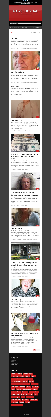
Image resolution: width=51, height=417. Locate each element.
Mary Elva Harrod (16, 228)
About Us (13, 358)
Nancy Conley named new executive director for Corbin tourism (19, 27)
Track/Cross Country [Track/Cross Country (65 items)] (16, 399)
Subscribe (13, 366)
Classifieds (13, 361)
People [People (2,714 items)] (22, 394)
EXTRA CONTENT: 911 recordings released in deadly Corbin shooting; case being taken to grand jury (24, 264)
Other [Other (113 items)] (18, 394)
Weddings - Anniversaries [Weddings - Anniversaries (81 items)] (17, 404)
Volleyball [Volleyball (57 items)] (22, 402)
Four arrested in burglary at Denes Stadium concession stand (24, 334)
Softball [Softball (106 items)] (13, 397)
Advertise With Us (14, 357)
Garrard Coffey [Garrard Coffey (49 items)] (20, 384)
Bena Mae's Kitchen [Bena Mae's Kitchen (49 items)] (28, 373)
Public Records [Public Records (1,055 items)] (29, 394)
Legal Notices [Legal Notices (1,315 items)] (35, 386)
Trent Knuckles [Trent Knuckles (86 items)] (25, 399)
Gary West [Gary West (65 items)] (27, 384)
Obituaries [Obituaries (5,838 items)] (36, 391)
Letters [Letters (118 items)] (13, 389)
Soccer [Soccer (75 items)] (35, 394)
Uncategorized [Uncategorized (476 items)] (15, 402)
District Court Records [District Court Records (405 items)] (16, 381)
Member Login (16, 2)
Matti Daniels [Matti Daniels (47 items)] (25, 391)
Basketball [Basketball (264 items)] (19, 373)
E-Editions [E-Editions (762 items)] (31, 381)
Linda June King (16, 299)
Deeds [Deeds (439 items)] (31, 378)
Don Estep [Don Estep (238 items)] (25, 381)
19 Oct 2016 (18, 48)
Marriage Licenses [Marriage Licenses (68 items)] (27, 389)
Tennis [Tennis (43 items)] (23, 397)
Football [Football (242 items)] (13, 384)
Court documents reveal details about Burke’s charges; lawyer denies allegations (24, 193)
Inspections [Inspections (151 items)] (22, 386)
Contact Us (22, 2)
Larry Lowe (14, 38)
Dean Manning (25, 169)
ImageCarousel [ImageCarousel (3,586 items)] (34, 384)
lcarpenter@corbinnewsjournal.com (29, 48)
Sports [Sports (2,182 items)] (18, 397)
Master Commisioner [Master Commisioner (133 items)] (16, 391)
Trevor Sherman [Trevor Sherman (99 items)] (34, 399)
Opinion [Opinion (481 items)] (13, 394)
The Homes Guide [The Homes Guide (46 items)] (30, 397)
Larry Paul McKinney (17, 72)
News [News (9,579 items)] (31, 391)
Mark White (24, 205)
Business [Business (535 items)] (22, 376)
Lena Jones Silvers (16, 120)
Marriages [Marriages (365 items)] (35, 389)
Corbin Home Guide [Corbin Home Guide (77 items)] (16, 378)
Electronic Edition (14, 363)
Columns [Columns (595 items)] (27, 376)
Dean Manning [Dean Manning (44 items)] (25, 378)
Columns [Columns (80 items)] (33, 376)
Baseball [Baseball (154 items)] (13, 373)
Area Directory (14, 360)
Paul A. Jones (15, 86)
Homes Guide (14, 364)
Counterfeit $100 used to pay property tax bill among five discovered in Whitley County (24, 156)
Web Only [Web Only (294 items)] (28, 402)
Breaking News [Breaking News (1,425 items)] (15, 376)
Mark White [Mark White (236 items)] (19, 389)
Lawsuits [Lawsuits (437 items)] (28, 386)
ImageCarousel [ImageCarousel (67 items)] (15, 386)
